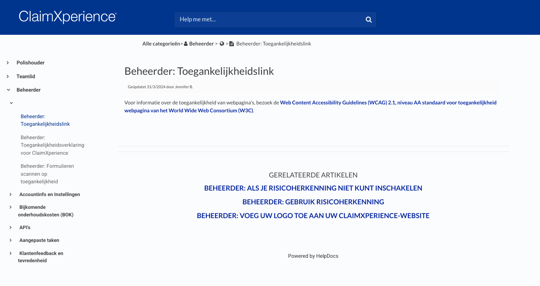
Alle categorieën (161, 44)
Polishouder (29, 63)
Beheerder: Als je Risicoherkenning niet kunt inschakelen (313, 188)
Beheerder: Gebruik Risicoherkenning (313, 202)
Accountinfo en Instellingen (49, 194)
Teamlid (25, 76)
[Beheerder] (198, 44)
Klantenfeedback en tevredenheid (40, 257)
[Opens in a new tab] (313, 256)
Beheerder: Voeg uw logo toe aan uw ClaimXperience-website (313, 216)
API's (24, 228)
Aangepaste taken (38, 240)
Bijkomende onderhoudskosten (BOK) (45, 211)
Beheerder (28, 90)
